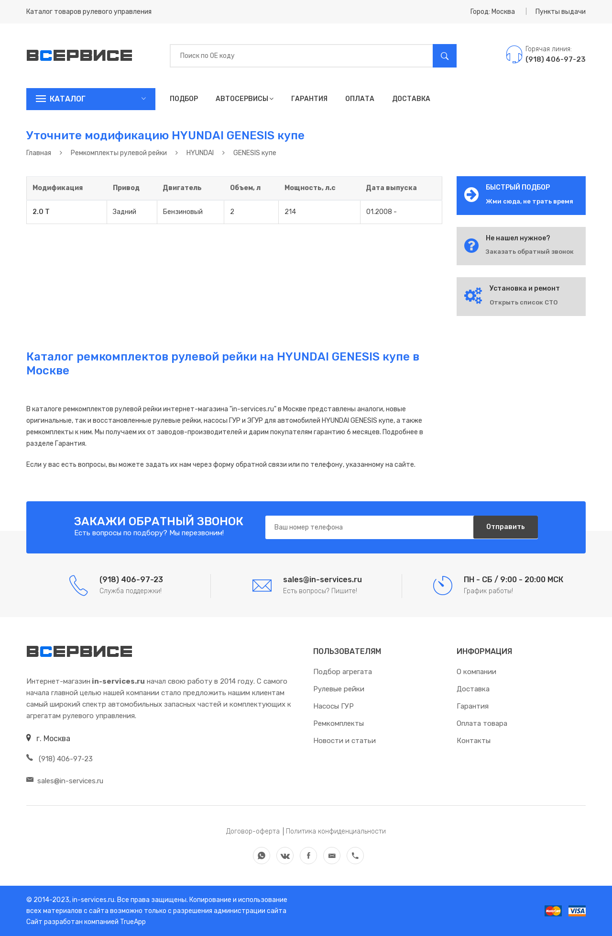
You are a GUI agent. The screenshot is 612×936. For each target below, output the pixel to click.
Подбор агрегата (342, 671)
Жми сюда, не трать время (529, 201)
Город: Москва (492, 12)
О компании (476, 671)
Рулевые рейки (338, 689)
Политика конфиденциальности (336, 831)
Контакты (474, 740)
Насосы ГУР (333, 706)
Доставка (411, 99)
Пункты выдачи (561, 12)
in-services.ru (92, 900)
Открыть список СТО (523, 302)
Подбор (184, 99)
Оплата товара (482, 723)
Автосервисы (244, 99)
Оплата (359, 99)
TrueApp (133, 922)
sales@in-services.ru (64, 781)
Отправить (504, 527)
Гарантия (309, 99)
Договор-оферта (253, 831)
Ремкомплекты (338, 723)
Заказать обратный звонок (530, 251)
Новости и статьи (344, 740)
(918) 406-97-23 (59, 759)
